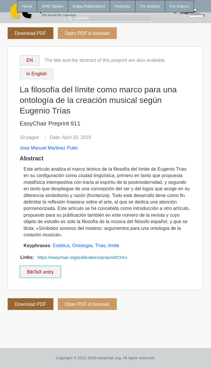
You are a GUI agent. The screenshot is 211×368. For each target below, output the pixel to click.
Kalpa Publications (89, 6)
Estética (61, 245)
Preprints (122, 6)
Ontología (82, 245)
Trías (100, 245)
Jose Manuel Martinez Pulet (48, 147)
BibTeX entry (40, 270)
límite (113, 245)
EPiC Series (52, 6)
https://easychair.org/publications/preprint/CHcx (82, 257)
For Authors (150, 6)
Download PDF (30, 33)
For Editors (179, 6)
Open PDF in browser (87, 33)
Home (27, 6)
